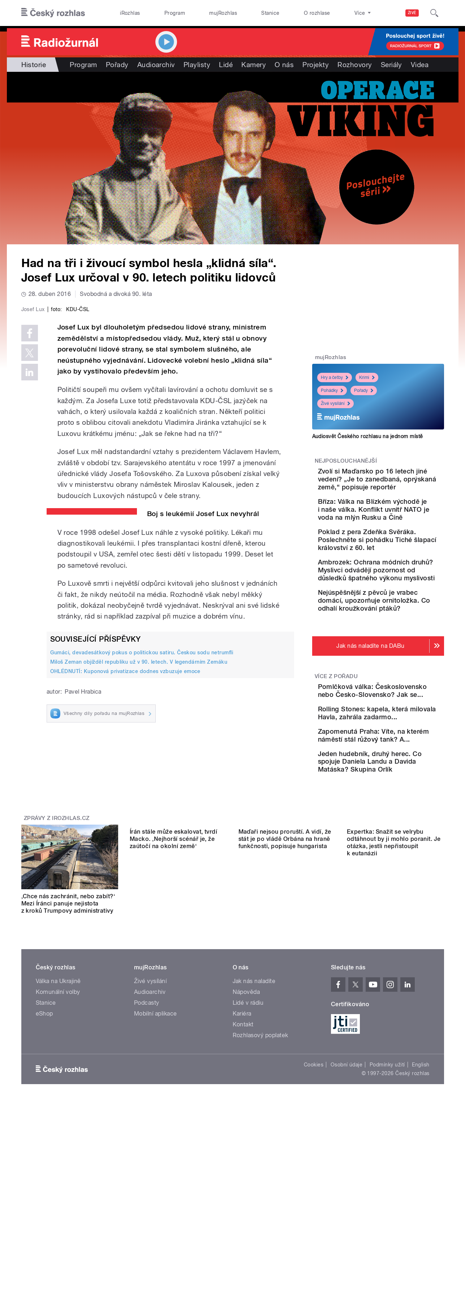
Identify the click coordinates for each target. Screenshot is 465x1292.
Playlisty (197, 65)
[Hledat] (434, 13)
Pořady (117, 65)
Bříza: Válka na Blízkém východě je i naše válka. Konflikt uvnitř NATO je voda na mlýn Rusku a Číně (400, 521)
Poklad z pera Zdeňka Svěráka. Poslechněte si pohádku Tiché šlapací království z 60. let (396, 559)
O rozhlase (317, 13)
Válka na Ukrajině (58, 1080)
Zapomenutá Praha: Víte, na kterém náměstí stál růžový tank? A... (397, 813)
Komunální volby (58, 1091)
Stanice (270, 13)
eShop (44, 1112)
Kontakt (243, 1123)
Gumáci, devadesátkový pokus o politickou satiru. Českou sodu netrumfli (141, 805)
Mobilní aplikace (155, 1112)
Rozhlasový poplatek (260, 1134)
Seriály (391, 65)
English (420, 1164)
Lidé (226, 65)
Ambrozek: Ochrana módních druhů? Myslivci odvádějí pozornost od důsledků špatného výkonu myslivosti (400, 601)
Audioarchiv (156, 65)
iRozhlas (130, 13)
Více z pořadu (336, 724)
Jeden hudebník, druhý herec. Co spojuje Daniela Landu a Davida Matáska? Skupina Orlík (399, 849)
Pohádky (332, 390)
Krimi (367, 377)
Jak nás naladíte (254, 1080)
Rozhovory (354, 65)
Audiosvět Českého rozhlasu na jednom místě (367, 436)
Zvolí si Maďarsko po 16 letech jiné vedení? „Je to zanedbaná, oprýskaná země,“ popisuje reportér (398, 483)
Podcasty (146, 1102)
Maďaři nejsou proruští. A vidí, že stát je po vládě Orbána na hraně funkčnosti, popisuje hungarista (284, 995)
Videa (420, 65)
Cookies (313, 1164)
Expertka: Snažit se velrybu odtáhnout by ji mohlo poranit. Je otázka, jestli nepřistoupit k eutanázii (394, 999)
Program (174, 13)
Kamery (253, 65)
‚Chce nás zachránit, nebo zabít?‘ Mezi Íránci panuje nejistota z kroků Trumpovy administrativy (68, 995)
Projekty (315, 65)
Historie (33, 65)
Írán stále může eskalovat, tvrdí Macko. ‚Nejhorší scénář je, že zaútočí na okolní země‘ (173, 995)
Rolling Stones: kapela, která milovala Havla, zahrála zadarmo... (394, 780)
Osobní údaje (347, 1164)
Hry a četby (334, 377)
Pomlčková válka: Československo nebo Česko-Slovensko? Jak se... (394, 746)
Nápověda (246, 1091)
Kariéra (242, 1112)
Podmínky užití (387, 1164)
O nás (284, 65)
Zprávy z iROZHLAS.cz (57, 910)
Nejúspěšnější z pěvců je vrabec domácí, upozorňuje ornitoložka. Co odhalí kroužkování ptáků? (400, 644)
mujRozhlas (223, 13)
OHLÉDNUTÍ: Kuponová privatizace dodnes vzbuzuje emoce (125, 825)
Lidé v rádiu (248, 1102)
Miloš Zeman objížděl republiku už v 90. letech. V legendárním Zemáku (139, 815)
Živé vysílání (335, 403)
